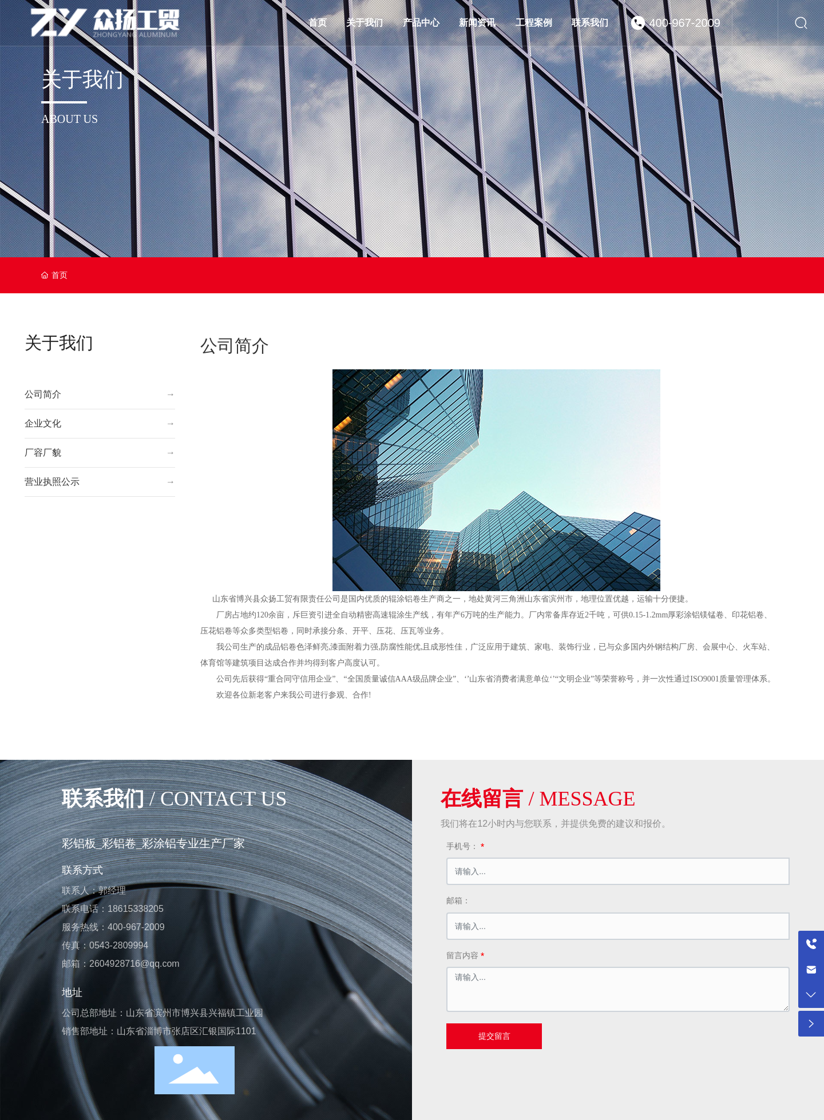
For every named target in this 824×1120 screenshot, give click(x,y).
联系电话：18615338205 (113, 909)
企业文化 (43, 423)
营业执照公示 (52, 481)
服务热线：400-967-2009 (113, 927)
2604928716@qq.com (134, 963)
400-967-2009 (684, 23)
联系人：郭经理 (94, 890)
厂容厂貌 (43, 452)
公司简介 (43, 394)
